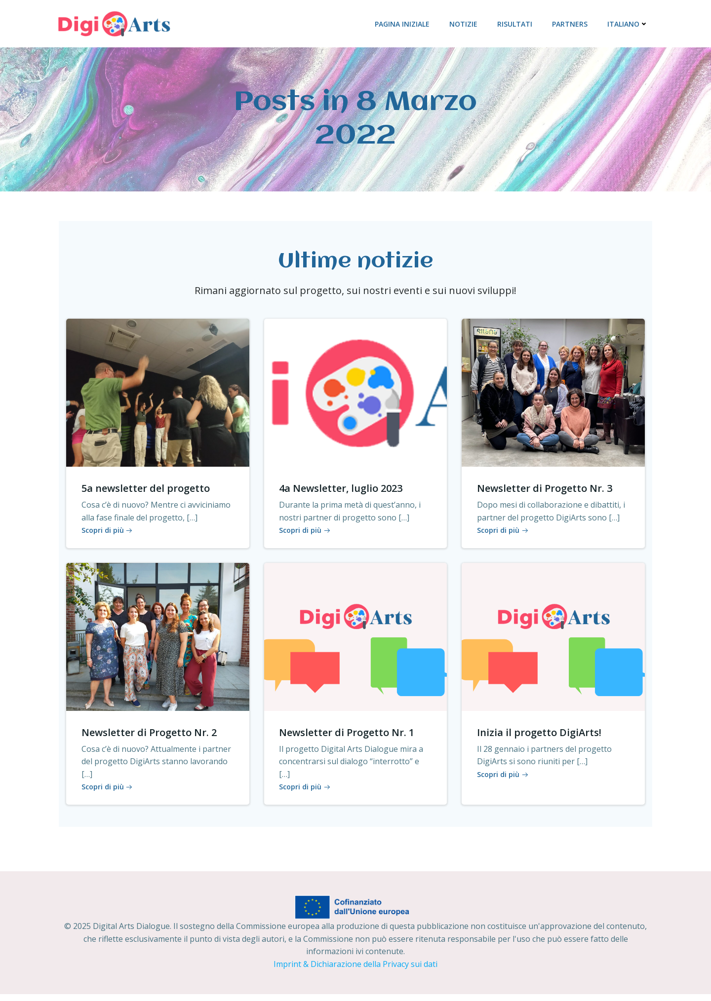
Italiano (629, 23)
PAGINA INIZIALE (403, 23)
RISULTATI (516, 23)
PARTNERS (571, 23)
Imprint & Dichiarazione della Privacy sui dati (355, 971)
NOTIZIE (465, 23)
